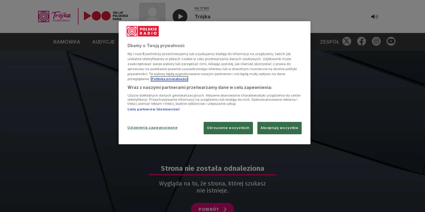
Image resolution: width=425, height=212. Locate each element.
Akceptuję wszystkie (279, 128)
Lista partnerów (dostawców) (154, 109)
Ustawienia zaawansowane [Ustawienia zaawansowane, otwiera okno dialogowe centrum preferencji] (152, 127)
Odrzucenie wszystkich (228, 128)
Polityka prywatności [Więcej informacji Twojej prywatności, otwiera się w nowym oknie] (169, 79)
